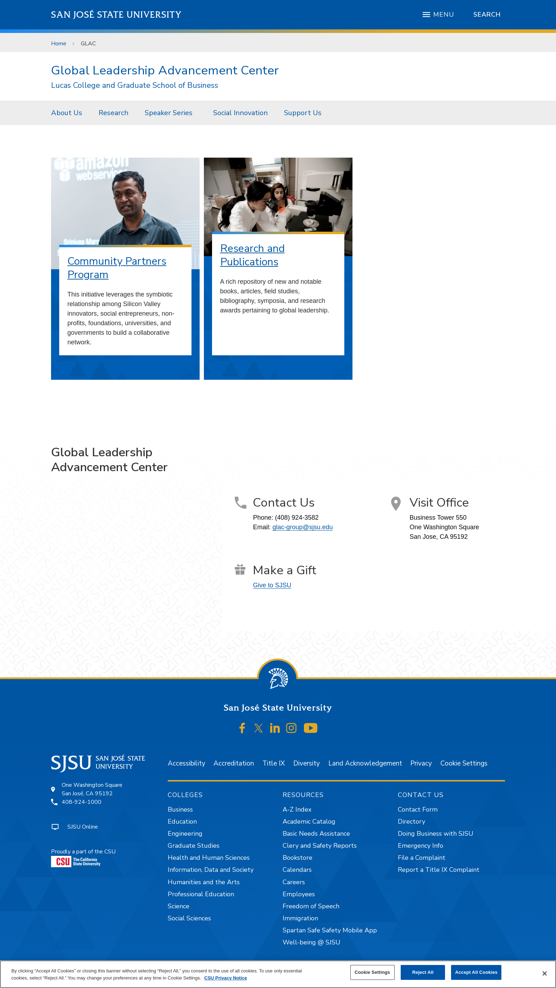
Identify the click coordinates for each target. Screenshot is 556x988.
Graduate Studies (193, 845)
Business (180, 809)
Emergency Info (420, 845)
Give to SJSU (272, 585)
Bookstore (297, 857)
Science (178, 906)
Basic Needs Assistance (316, 833)
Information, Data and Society (211, 869)
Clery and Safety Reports (320, 845)
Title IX (273, 763)
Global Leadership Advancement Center (165, 70)
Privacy (421, 763)
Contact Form (418, 809)
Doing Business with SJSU (435, 833)
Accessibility (186, 763)
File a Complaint (421, 857)
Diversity (306, 763)
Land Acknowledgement (365, 763)
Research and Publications (252, 255)
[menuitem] (66, 113)
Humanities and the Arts (204, 882)
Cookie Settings (464, 763)
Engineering (185, 833)
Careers (294, 882)
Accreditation (233, 763)
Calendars (297, 869)
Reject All (423, 972)
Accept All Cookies (476, 972)
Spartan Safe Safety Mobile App (330, 930)
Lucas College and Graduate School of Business (134, 85)
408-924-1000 (81, 802)
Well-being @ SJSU (311, 942)
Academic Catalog (309, 821)
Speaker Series (169, 113)
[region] (278, 974)
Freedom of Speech (311, 906)
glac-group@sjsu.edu (302, 527)
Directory (411, 821)
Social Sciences (189, 918)
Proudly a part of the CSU (83, 857)
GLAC (88, 43)
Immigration (300, 918)
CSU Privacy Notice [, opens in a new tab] (225, 978)
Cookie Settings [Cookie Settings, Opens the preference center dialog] (372, 972)
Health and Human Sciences (209, 857)
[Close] (544, 973)
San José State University (116, 14)
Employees (299, 894)
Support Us (303, 113)
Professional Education (201, 894)
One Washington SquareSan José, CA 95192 (92, 789)
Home (58, 43)
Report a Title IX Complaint (438, 869)
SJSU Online (82, 827)
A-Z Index (297, 809)
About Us (66, 113)
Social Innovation (240, 113)
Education (182, 821)
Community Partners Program (116, 268)
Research (113, 113)
